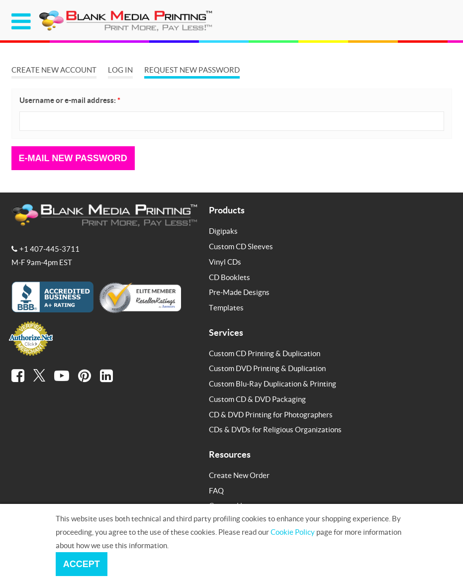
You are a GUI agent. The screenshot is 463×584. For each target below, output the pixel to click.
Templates (226, 307)
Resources (230, 454)
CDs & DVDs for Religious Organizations (275, 429)
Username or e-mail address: (69, 100)
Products (227, 209)
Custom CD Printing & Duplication (264, 353)
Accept (81, 564)
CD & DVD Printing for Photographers (271, 414)
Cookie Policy (293, 531)
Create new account (53, 70)
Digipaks (223, 230)
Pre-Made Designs (239, 292)
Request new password (192, 70)
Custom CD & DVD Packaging (257, 398)
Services (226, 332)
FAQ (216, 490)
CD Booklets (229, 277)
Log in (120, 70)
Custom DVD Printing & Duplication (267, 368)
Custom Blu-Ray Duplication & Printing (272, 383)
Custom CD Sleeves (241, 246)
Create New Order (239, 475)
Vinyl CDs (225, 261)
